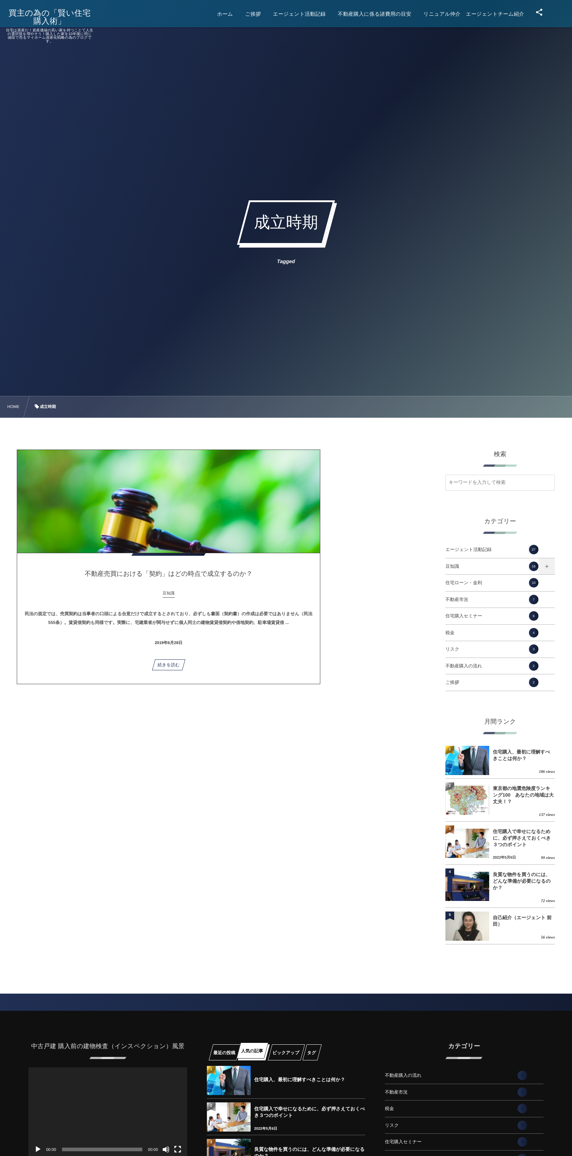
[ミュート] (166, 1149)
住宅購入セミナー (491, 616)
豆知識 (491, 566)
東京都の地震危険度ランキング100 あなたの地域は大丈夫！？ (523, 795)
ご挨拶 (491, 682)
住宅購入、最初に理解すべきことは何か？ (521, 755)
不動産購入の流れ (491, 666)
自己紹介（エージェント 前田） (522, 921)
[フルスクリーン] (177, 1149)
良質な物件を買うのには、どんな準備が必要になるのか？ (521, 881)
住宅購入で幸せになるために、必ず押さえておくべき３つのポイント (522, 838)
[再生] (38, 1149)
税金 (491, 632)
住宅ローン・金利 (491, 582)
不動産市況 (491, 599)
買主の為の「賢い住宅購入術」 (55, 17)
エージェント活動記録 (491, 549)
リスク (491, 649)
